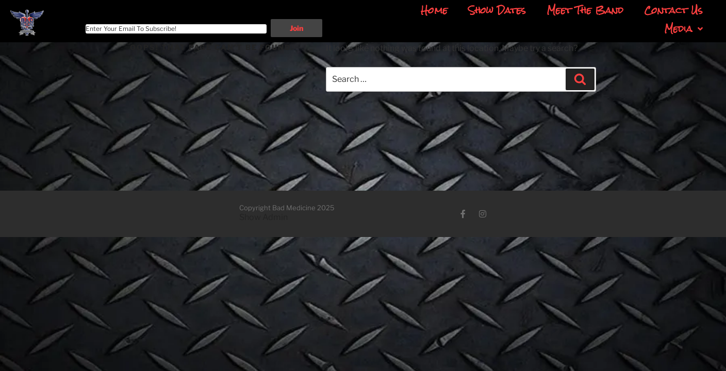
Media (683, 28)
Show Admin (263, 217)
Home (434, 10)
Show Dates (497, 10)
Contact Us (673, 10)
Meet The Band (585, 10)
